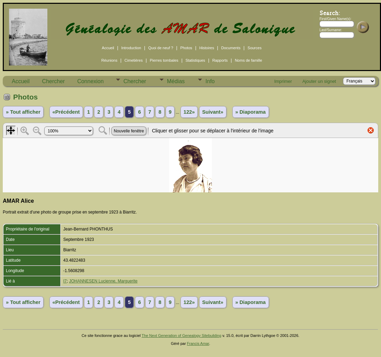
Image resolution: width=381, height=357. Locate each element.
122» (189, 112)
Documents (231, 48)
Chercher (53, 81)
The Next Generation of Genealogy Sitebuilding (182, 335)
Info (210, 81)
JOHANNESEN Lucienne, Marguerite (103, 281)
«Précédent (66, 112)
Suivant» (212, 112)
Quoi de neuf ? (160, 48)
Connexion (90, 81)
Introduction (131, 48)
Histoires (206, 48)
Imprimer (283, 81)
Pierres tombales (164, 60)
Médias (176, 81)
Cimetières (133, 60)
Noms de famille (248, 60)
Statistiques (195, 60)
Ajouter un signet (319, 81)
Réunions (109, 60)
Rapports (220, 60)
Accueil (108, 48)
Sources (254, 48)
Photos (186, 48)
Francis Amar (198, 343)
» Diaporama (250, 112)
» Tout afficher (23, 112)
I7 (65, 281)
